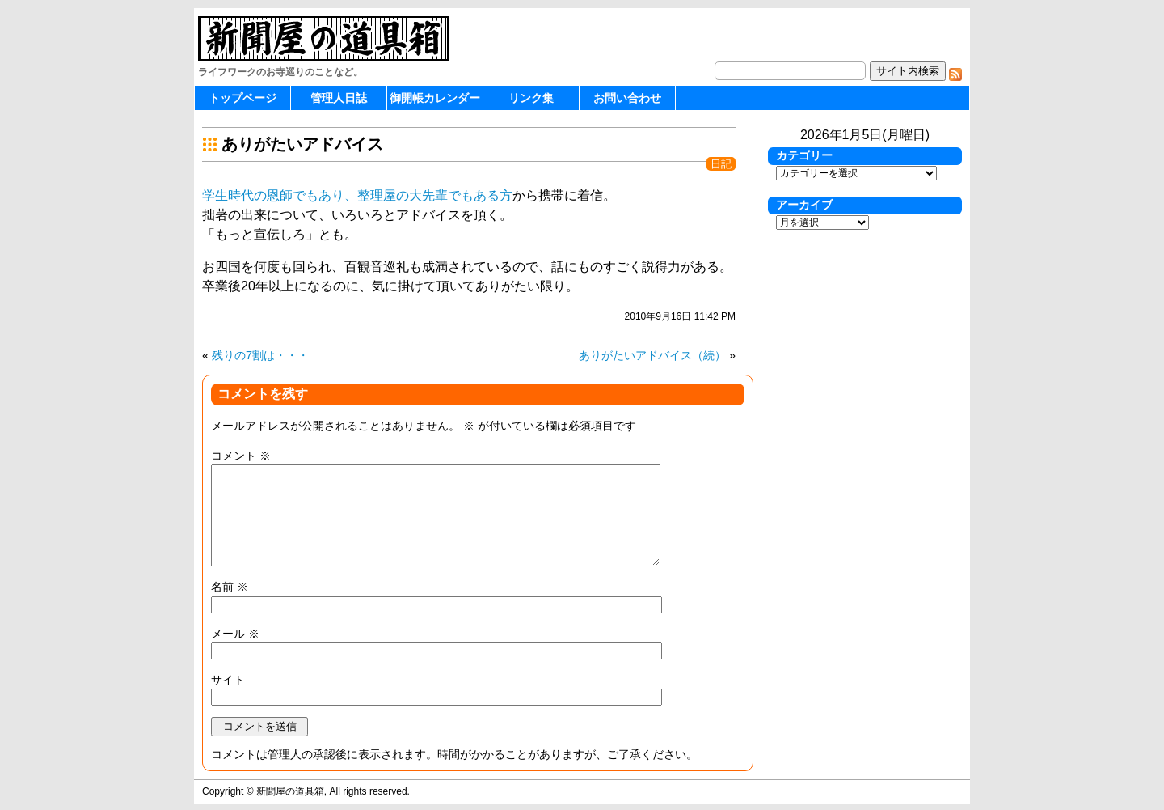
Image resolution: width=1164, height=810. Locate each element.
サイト (228, 679)
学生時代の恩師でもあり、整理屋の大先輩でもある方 (357, 195)
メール (235, 633)
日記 (721, 164)
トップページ (242, 97)
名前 (229, 586)
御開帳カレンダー (435, 97)
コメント (241, 455)
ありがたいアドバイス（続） (652, 355)
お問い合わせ (627, 97)
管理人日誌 (338, 97)
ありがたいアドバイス (302, 144)
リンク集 (531, 97)
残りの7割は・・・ (260, 355)
